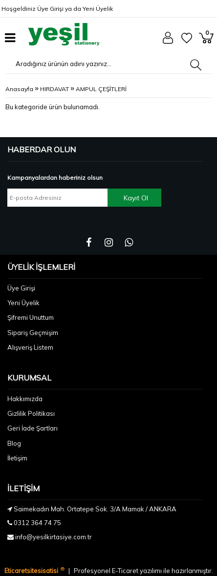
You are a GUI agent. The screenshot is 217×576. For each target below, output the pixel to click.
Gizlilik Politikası (31, 413)
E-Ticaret (126, 571)
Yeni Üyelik (98, 8)
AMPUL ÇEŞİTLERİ (101, 89)
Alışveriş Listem (30, 347)
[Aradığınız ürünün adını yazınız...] (81, 63)
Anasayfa (19, 89)
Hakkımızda (25, 399)
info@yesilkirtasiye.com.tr (53, 537)
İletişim (17, 458)
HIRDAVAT (54, 89)
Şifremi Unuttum (30, 317)
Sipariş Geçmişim (32, 332)
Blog (14, 443)
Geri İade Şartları (32, 428)
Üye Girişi (50, 8)
